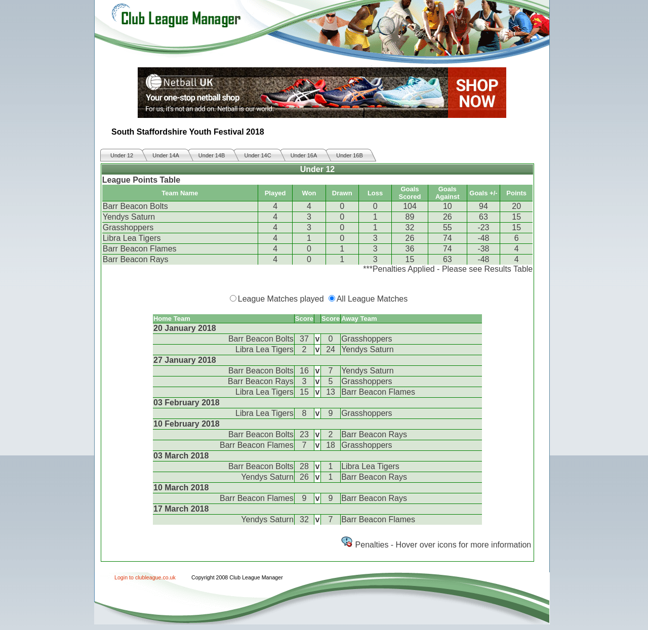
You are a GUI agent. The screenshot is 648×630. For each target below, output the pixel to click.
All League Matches (372, 299)
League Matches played (281, 299)
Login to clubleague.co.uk (145, 577)
